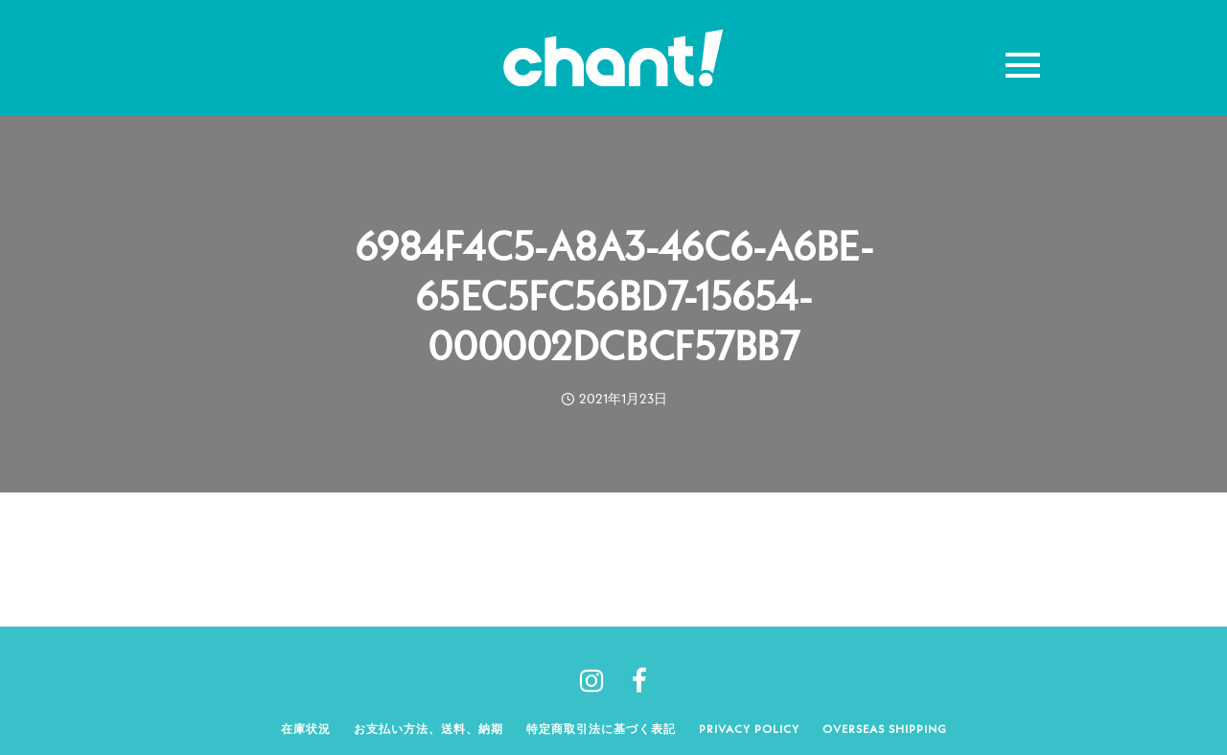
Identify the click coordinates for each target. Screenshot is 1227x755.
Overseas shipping (884, 728)
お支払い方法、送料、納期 (428, 728)
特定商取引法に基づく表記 (601, 728)
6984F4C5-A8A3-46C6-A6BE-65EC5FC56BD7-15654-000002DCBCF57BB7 (614, 296)
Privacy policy (749, 728)
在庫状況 (306, 728)
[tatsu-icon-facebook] (639, 680)
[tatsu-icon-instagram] (598, 680)
